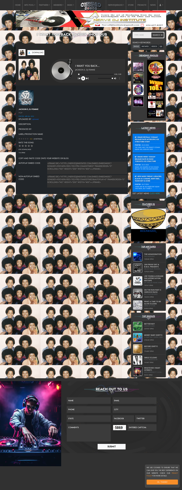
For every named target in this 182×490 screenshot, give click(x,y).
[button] (161, 5)
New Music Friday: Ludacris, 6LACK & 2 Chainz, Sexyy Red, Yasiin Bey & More (148, 178)
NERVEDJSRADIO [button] (115, 5)
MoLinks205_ (148, 231)
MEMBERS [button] (58, 5)
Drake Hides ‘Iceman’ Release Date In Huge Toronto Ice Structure (145, 159)
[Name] (89, 400)
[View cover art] (22, 52)
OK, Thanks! (162, 482)
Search (157, 35)
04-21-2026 (145, 165)
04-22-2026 (145, 145)
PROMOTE (141, 5)
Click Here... (156, 193)
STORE (131, 5)
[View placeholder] (26, 97)
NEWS (153, 5)
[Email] (135, 400)
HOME (18, 5)
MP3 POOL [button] (29, 5)
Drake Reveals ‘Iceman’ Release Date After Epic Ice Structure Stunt (147, 139)
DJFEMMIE (35, 119)
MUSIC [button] (70, 5)
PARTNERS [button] (43, 5)
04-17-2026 (145, 184)
